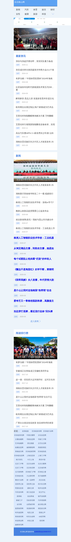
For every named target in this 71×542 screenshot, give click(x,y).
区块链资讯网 (19, 435)
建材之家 (30, 488)
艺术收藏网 (19, 443)
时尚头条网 (31, 516)
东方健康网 (42, 476)
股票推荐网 (19, 508)
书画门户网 (42, 439)
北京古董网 (42, 464)
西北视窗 (30, 443)
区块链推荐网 (31, 451)
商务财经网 (19, 516)
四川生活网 (42, 484)
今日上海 (30, 459)
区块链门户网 (31, 472)
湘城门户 (19, 500)
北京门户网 (19, 464)
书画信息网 (31, 439)
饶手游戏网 (42, 496)
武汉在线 (42, 480)
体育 (35, 9)
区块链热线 (42, 451)
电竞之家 (30, 512)
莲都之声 (42, 512)
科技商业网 (19, 521)
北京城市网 (42, 468)
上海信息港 (31, 455)
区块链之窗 (42, 472)
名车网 (19, 504)
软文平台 (42, 492)
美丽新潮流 (42, 447)
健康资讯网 (19, 525)
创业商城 (30, 496)
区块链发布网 (37, 431)
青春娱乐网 (19, 451)
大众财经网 (31, 476)
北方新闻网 (19, 472)
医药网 (42, 521)
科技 (44, 14)
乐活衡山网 (19, 2)
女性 (18, 14)
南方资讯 (19, 459)
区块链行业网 (48, 431)
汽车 (27, 9)
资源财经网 (31, 508)
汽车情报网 (42, 500)
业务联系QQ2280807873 (42, 531)
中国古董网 (31, 435)
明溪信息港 (19, 488)
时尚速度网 (19, 512)
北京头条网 (31, 464)
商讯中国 (42, 459)
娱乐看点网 (42, 504)
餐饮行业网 (19, 480)
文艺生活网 (42, 443)
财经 (53, 9)
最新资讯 (21, 56)
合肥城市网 (31, 504)
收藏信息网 (19, 447)
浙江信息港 (31, 492)
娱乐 (44, 9)
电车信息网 (42, 488)
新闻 (18, 9)
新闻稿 (19, 496)
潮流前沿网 (42, 508)
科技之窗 (30, 521)
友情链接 (25, 431)
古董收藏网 (19, 439)
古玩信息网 (42, 435)
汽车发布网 (19, 492)
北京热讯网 (31, 468)
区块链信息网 (19, 455)
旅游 (35, 14)
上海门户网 (42, 455)
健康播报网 (31, 447)
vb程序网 (42, 516)
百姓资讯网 (31, 500)
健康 (27, 14)
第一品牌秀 (31, 480)
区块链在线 (19, 476)
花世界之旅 (19, 484)
